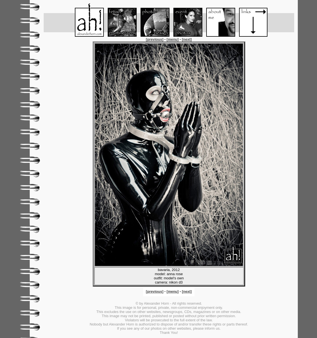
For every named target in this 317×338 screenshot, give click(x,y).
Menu (86, 20)
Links (251, 20)
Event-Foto (185, 20)
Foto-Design (152, 20)
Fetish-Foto (119, 20)
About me (218, 20)
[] (155, 39)
